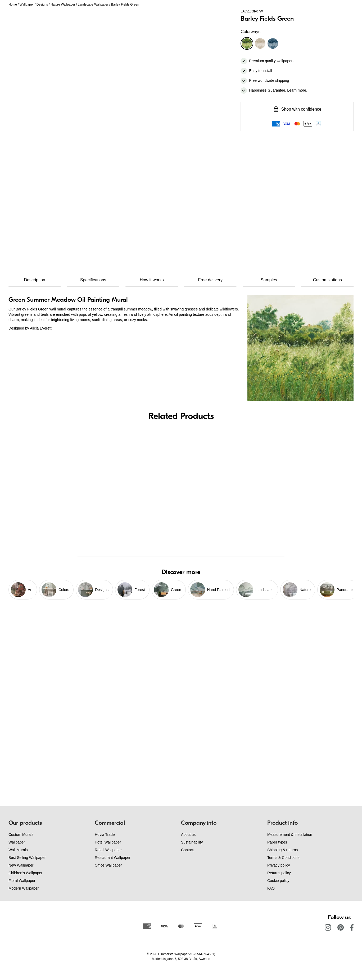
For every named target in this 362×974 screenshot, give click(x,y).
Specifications (93, 280)
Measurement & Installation (289, 834)
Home (12, 4)
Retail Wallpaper (108, 850)
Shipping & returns (282, 850)
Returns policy (279, 873)
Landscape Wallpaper (93, 4)
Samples (269, 280)
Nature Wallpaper (63, 4)
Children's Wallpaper (25, 873)
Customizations (327, 280)
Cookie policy (278, 880)
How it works (152, 280)
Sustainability (192, 842)
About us (188, 834)
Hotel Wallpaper (108, 842)
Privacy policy (278, 865)
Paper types (277, 842)
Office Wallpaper (108, 865)
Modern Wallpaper (23, 888)
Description (34, 280)
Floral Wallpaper (21, 880)
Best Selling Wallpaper (27, 857)
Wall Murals (18, 850)
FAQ (271, 888)
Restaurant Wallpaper (112, 857)
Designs (42, 4)
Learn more (296, 90)
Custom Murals (20, 834)
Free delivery (210, 280)
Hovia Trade (105, 834)
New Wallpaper (20, 865)
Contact (187, 850)
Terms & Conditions (283, 857)
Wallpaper (27, 4)
